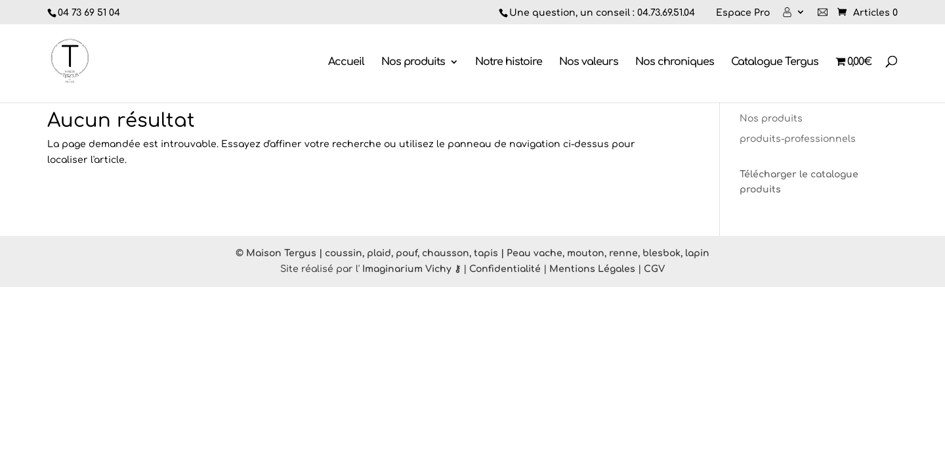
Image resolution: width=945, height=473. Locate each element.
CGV (654, 269)
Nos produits (413, 62)
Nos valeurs (588, 62)
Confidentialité (505, 269)
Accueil (346, 62)
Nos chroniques (674, 62)
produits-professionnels (798, 139)
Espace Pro (743, 13)
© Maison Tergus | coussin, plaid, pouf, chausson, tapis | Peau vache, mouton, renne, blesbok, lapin (472, 253)
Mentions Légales (592, 269)
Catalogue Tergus (774, 62)
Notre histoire (508, 62)
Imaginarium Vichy (407, 269)
